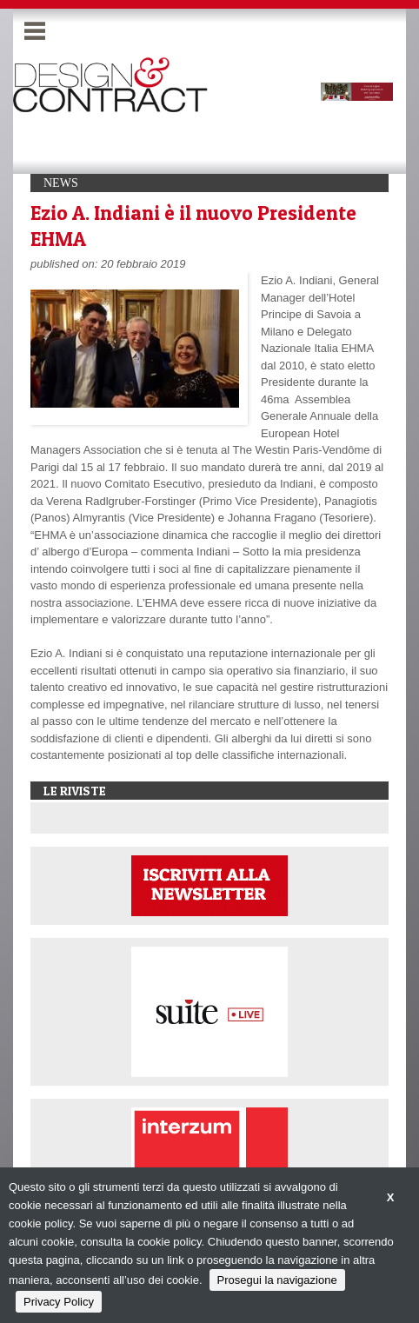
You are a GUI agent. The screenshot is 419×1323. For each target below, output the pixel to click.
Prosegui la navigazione (277, 1279)
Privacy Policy (58, 1301)
